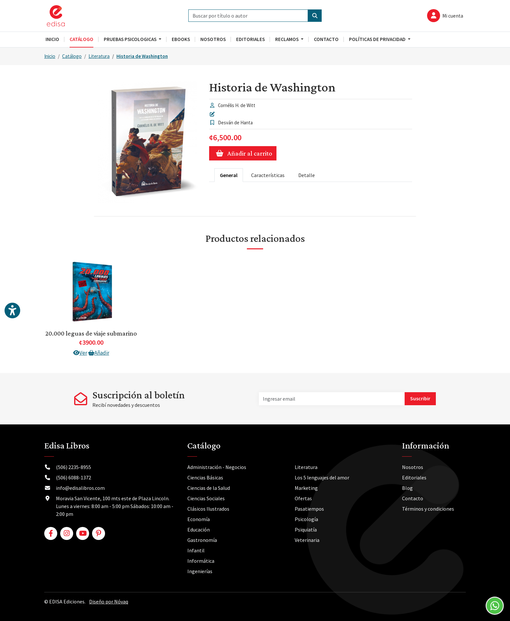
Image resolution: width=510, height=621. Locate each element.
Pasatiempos (309, 508)
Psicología (306, 519)
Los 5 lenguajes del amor (322, 477)
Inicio (49, 56)
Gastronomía (202, 540)
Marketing (306, 488)
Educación (198, 529)
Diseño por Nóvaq (108, 601)
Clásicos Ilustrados (208, 508)
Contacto (412, 498)
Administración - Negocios (216, 467)
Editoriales (414, 477)
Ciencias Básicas (205, 477)
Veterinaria (307, 540)
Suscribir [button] (420, 398)
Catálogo (72, 56)
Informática (200, 561)
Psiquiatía (306, 529)
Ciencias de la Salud (208, 488)
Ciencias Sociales (206, 498)
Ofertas (303, 498)
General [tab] (228, 175)
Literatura (99, 56)
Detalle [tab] (306, 175)
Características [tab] (268, 175)
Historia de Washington (142, 56)
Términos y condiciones (428, 508)
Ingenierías (199, 571)
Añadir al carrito (242, 153)
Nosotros (412, 467)
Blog (407, 488)
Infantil (196, 550)
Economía (198, 519)
